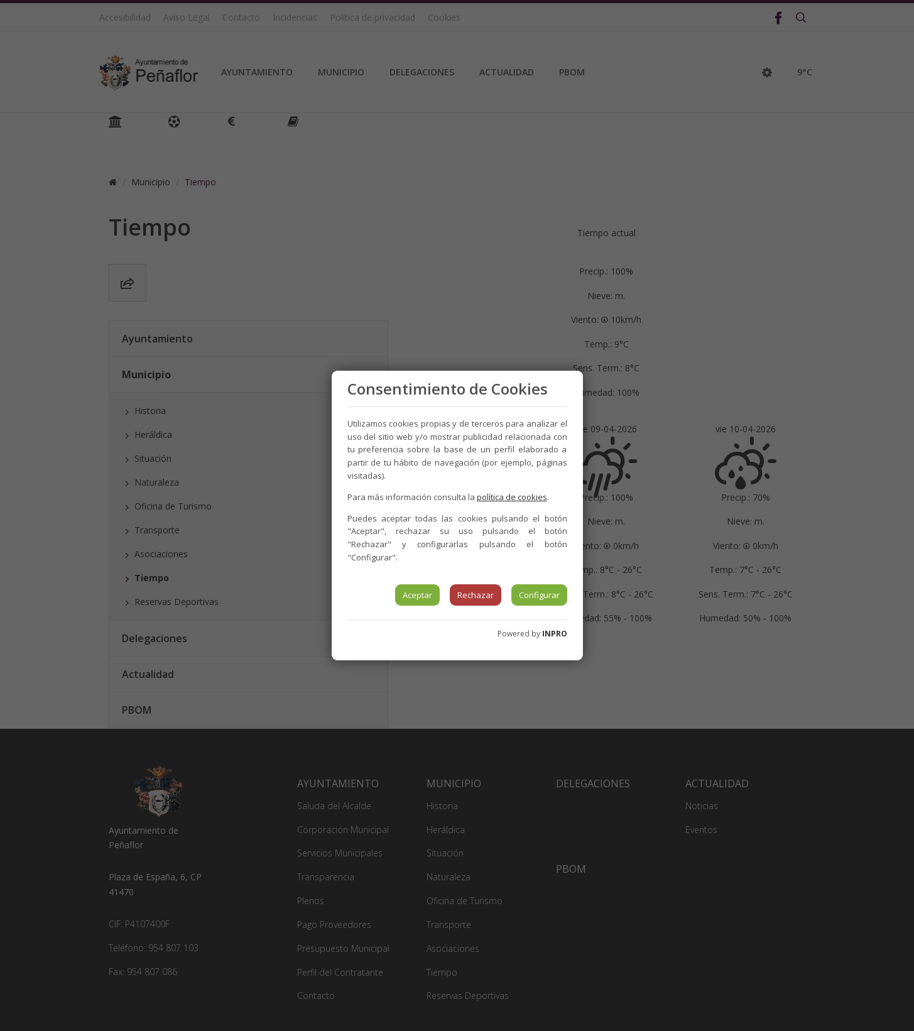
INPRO (554, 633)
